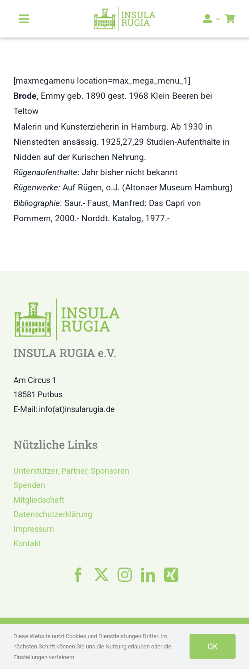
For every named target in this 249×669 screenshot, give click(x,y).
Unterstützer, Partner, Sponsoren (71, 470)
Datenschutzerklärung (52, 514)
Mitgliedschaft (38, 500)
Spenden (29, 485)
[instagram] (125, 575)
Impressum (33, 529)
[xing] (171, 575)
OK (212, 646)
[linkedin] (148, 575)
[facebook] (78, 575)
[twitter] (101, 575)
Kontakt (27, 543)
